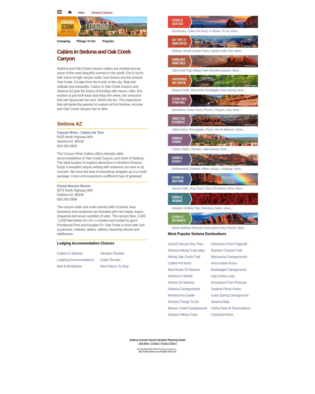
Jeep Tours (197, 188)
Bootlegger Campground (228, 269)
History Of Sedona (181, 282)
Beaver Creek (180, 90)
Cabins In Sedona (70, 253)
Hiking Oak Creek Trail (184, 257)
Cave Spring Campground (229, 295)
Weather (177, 208)
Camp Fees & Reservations (231, 308)
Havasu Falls (180, 188)
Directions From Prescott (228, 282)
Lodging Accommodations (75, 260)
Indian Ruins (180, 129)
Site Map (144, 343)
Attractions (178, 109)
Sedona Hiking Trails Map (186, 250)
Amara (214, 168)
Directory (207, 208)
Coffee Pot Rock (197, 31)
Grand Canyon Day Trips (185, 244)
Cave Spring (228, 90)
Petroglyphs (196, 129)
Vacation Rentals (112, 253)
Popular (108, 41)
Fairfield (195, 168)
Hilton (205, 168)
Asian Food (218, 227)
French (231, 227)
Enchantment (180, 168)
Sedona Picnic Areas (226, 289)
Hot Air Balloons (225, 129)
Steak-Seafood (181, 227)
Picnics (208, 109)
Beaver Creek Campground (187, 308)
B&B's (186, 149)
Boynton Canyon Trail (226, 250)
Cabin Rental (210, 149)
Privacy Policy (168, 343)
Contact (155, 343)
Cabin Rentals (110, 260)
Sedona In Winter (180, 276)
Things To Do (85, 41)
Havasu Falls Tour (222, 50)
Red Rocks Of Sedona (184, 269)
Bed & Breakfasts (69, 266)
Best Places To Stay (114, 266)
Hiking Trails (200, 70)
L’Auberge (226, 168)
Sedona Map (220, 301)
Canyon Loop (222, 109)
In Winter (214, 31)
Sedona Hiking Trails (182, 314)
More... (235, 31)
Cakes (218, 208)
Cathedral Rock (222, 314)
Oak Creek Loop (223, 276)
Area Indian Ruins (224, 263)
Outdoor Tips (192, 208)
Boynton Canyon (220, 70)
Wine (231, 188)
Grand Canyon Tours (196, 50)
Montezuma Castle (181, 295)
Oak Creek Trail (181, 70)
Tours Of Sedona (215, 188)
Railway (177, 50)
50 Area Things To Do (183, 301)
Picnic (209, 129)
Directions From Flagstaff (229, 244)
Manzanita (197, 90)
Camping (63, 41)
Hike (81, 12)
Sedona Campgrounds (184, 289)
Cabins (176, 149)
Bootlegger (212, 90)
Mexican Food (201, 227)
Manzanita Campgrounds (229, 257)
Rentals (196, 149)
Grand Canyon (102, 12)
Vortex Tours (194, 109)
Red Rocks (179, 31)
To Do (225, 31)
